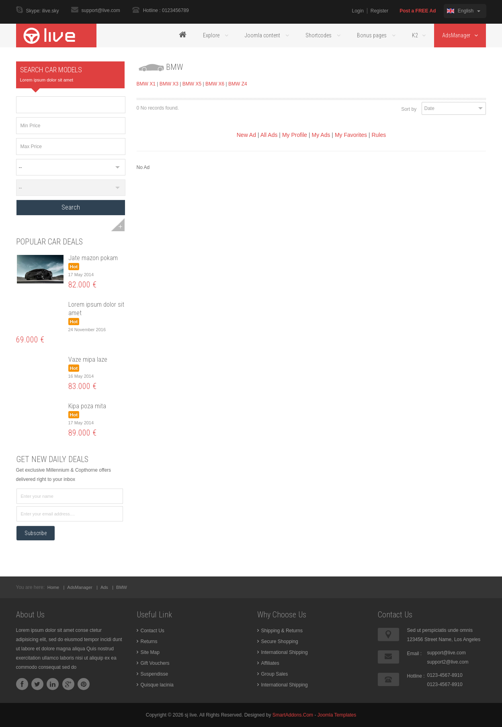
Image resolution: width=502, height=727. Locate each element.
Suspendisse (154, 674)
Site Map (150, 652)
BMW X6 (214, 84)
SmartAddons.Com (293, 715)
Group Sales (274, 674)
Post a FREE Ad (418, 11)
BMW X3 (169, 84)
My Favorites (351, 135)
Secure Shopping (279, 641)
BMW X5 (191, 84)
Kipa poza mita (87, 406)
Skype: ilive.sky (42, 11)
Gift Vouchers (155, 663)
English (463, 11)
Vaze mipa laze (87, 359)
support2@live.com (448, 662)
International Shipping (284, 652)
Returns (149, 641)
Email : (414, 653)
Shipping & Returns (282, 630)
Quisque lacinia (157, 685)
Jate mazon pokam (93, 258)
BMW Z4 (237, 84)
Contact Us (152, 630)
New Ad (246, 135)
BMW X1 (146, 84)
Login (357, 11)
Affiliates (270, 663)
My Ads (321, 135)
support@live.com (101, 10)
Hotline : (416, 676)
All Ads (269, 135)
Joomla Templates (337, 715)
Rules (378, 135)
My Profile (294, 135)
